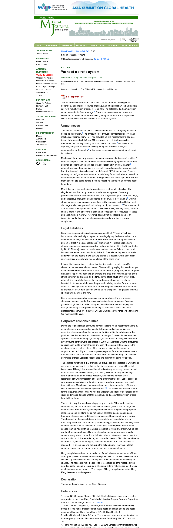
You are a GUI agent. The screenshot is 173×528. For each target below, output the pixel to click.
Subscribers (41, 141)
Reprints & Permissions (46, 155)
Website (39, 122)
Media (38, 135)
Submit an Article (129, 45)
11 (71, 444)
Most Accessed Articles (46, 83)
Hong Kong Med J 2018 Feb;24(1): (76, 51)
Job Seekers (41, 144)
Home (38, 45)
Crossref (99, 502)
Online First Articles (44, 77)
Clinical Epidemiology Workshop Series (45, 88)
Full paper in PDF (75, 96)
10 (106, 387)
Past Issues (67, 45)
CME (102, 45)
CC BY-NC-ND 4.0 (101, 58)
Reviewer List (42, 105)
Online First (81, 45)
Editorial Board (42, 125)
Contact (39, 128)
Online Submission (44, 111)
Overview (40, 119)
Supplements (42, 92)
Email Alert (41, 152)
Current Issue (51, 45)
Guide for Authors (43, 102)
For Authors (113, 45)
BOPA (39, 108)
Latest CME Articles (45, 80)
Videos (94, 45)
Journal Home (42, 53)
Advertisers (41, 138)
